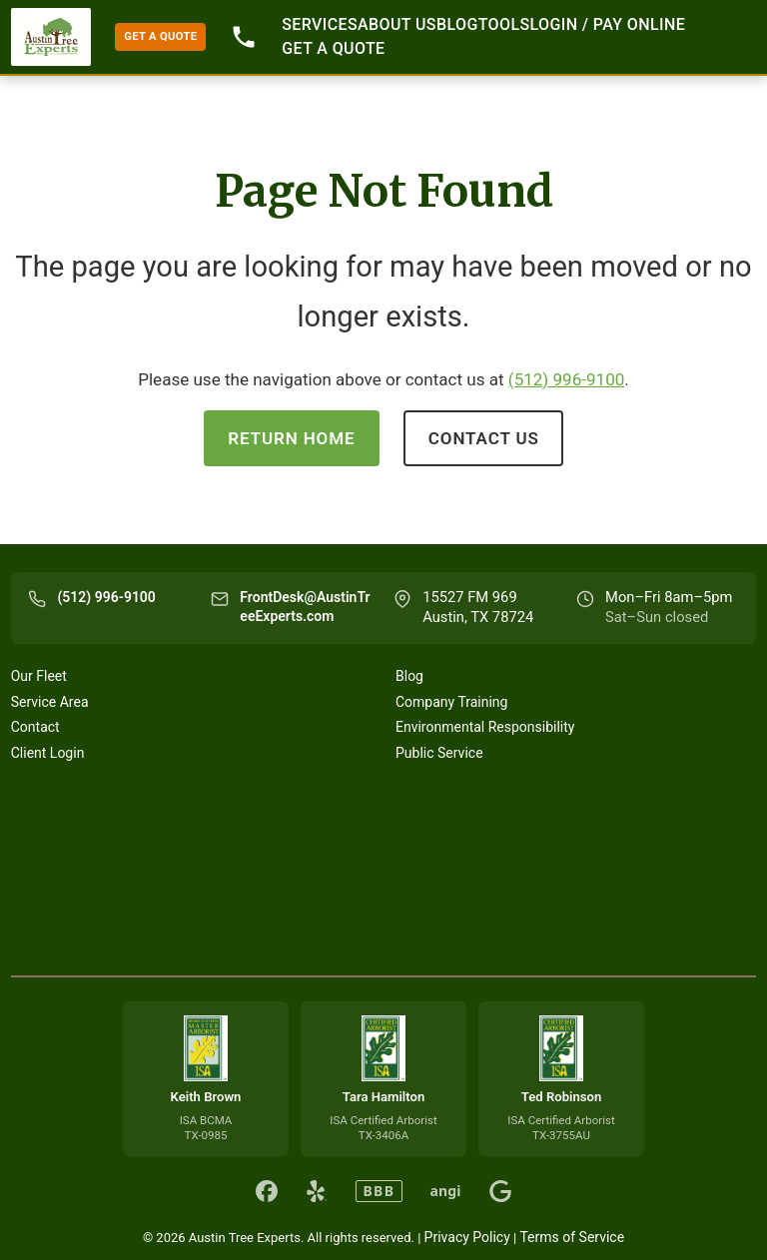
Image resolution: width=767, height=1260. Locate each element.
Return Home (291, 438)
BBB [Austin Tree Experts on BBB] (378, 1190)
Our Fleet (39, 676)
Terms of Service (571, 1237)
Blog (457, 24)
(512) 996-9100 (566, 379)
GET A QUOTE (160, 36)
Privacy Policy (467, 1237)
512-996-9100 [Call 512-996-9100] (244, 37)
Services (320, 24)
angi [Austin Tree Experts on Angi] (445, 1191)
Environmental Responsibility (484, 727)
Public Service (439, 753)
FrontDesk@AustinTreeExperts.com (305, 606)
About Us (397, 24)
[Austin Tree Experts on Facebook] (267, 1191)
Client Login (48, 753)
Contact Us (483, 438)
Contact (35, 727)
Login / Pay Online (608, 24)
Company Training (451, 702)
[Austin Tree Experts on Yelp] (317, 1191)
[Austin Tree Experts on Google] (500, 1191)
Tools (504, 24)
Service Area (50, 702)
